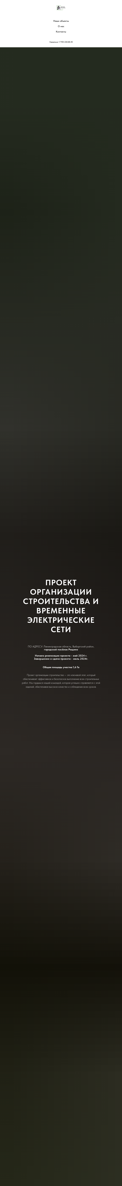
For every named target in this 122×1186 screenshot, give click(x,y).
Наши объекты (61, 21)
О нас (61, 26)
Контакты (61, 31)
